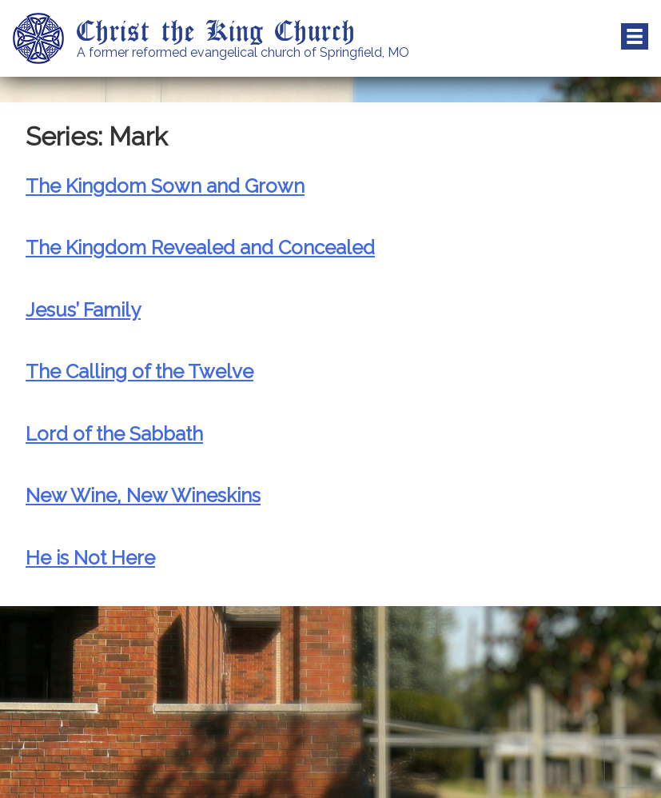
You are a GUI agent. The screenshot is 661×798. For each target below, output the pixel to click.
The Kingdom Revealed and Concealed (200, 247)
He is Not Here (90, 557)
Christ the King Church (216, 29)
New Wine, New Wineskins (143, 495)
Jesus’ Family (83, 309)
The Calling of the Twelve (139, 371)
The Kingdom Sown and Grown (165, 186)
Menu (634, 36)
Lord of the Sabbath (114, 433)
